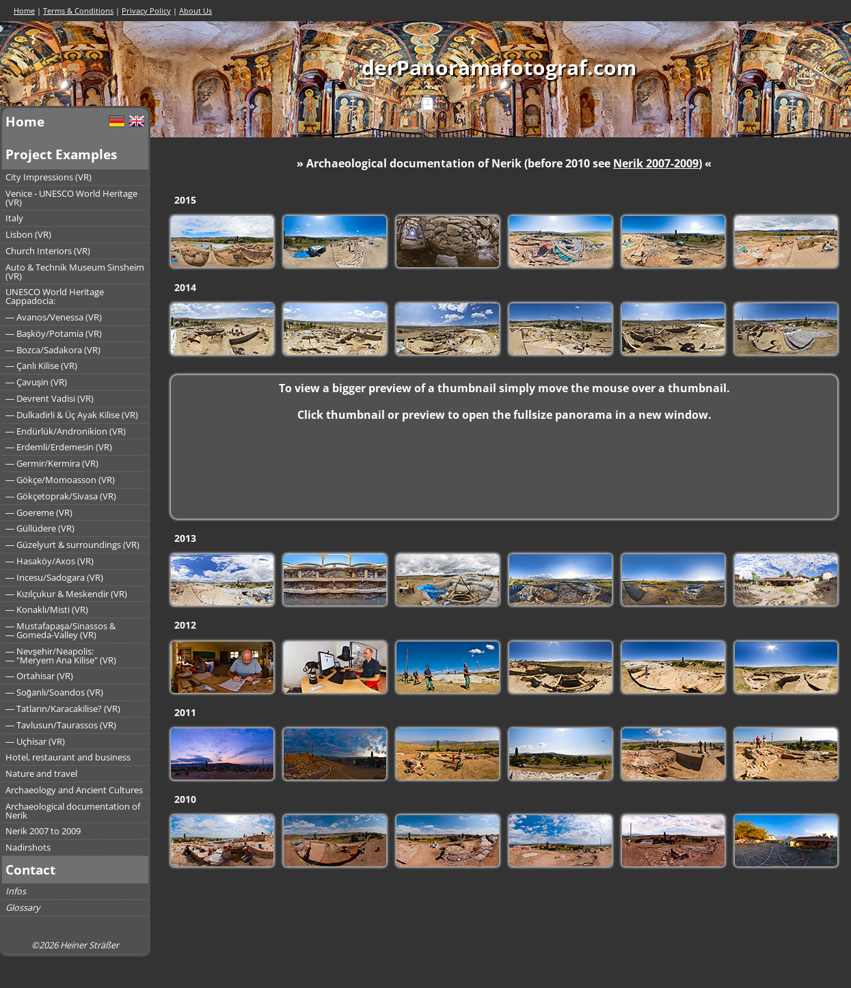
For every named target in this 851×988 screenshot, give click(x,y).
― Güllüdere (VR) (40, 528)
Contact (30, 869)
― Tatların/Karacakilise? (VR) (62, 708)
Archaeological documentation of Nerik (72, 810)
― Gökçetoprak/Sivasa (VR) (60, 496)
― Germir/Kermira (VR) (51, 463)
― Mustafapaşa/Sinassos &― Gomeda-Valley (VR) (60, 630)
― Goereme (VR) (38, 512)
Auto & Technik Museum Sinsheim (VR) (74, 271)
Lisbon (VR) (28, 234)
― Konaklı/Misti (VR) (46, 609)
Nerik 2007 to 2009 (43, 831)
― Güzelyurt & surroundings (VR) (72, 544)
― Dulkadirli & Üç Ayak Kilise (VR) (71, 415)
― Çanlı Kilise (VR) (41, 365)
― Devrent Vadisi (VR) (49, 398)
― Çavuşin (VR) (36, 382)
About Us (195, 10)
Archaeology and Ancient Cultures (74, 790)
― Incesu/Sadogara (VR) (54, 577)
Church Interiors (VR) (47, 251)
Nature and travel (41, 773)
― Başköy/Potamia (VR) (53, 333)
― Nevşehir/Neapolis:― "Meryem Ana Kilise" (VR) (60, 655)
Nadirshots (28, 847)
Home (24, 10)
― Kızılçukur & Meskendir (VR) (66, 594)
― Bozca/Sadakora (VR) (52, 350)
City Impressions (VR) (48, 177)
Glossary (22, 907)
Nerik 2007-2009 (656, 163)
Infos (15, 891)
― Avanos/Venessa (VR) (53, 317)
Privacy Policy (146, 10)
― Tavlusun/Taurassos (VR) (60, 725)
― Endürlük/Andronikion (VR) (65, 431)
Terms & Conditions (78, 10)
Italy (14, 218)
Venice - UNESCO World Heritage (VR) (71, 197)
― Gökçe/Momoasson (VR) (60, 480)
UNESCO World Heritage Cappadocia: (54, 296)
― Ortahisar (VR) (39, 676)
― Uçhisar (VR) (35, 741)
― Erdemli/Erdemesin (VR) (58, 447)
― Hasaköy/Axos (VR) (49, 561)
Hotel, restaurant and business (68, 757)
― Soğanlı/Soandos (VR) (54, 692)
